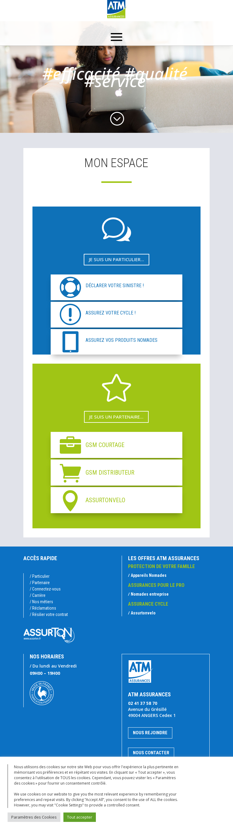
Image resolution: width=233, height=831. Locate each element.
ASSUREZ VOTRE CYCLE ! (111, 313)
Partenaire (41, 582)
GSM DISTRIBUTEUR (110, 472)
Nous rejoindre (150, 732)
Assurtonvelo (143, 613)
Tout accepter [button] (79, 817)
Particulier (40, 576)
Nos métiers (42, 601)
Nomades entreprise (150, 594)
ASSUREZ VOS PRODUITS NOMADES (121, 340)
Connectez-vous (46, 589)
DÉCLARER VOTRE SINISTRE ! (115, 285)
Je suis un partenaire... (116, 417)
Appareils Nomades (149, 575)
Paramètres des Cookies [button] (34, 817)
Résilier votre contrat (50, 614)
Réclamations (44, 608)
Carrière (39, 595)
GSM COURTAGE (105, 445)
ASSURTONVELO (105, 500)
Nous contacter (151, 752)
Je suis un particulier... (116, 259)
